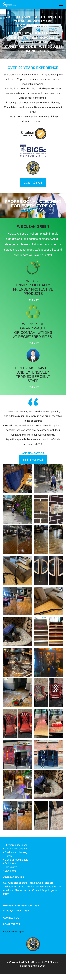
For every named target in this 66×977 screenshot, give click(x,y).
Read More (33, 299)
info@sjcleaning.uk (13, 931)
